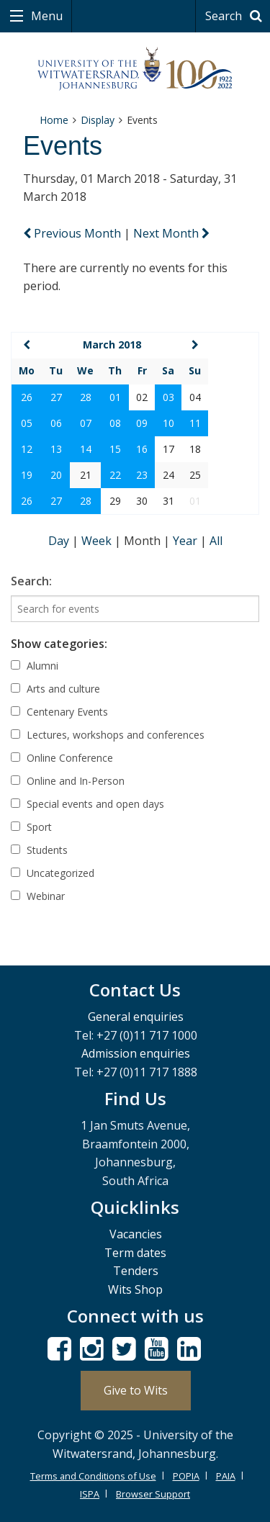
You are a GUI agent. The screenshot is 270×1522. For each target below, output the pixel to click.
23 (142, 475)
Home (54, 120)
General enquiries (136, 1017)
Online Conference (62, 758)
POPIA (186, 1475)
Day (60, 541)
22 (115, 475)
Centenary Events (59, 712)
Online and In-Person (68, 781)
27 (56, 397)
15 (115, 449)
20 (56, 475)
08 (115, 423)
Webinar (38, 896)
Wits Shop (135, 1289)
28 (85, 397)
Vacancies (135, 1234)
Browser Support (153, 1493)
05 (26, 423)
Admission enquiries (135, 1053)
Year (186, 541)
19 (26, 475)
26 (26, 397)
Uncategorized (52, 873)
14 (85, 449)
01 (115, 397)
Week (97, 541)
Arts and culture (55, 688)
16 (142, 449)
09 (142, 423)
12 (26, 449)
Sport (31, 827)
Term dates (135, 1253)
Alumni (34, 665)
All (216, 541)
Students (39, 850)
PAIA (225, 1475)
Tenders (135, 1271)
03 (168, 397)
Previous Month (73, 233)
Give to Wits (136, 1390)
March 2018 (112, 344)
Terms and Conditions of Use (93, 1475)
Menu (45, 16)
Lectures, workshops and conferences (107, 735)
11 (195, 423)
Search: (31, 581)
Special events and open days (87, 804)
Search (235, 16)
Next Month (171, 233)
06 (56, 423)
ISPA (89, 1493)
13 (56, 449)
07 (85, 423)
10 (168, 423)
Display (97, 120)
